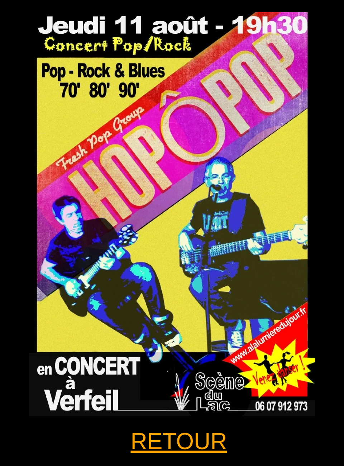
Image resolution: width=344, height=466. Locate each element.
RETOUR (178, 441)
